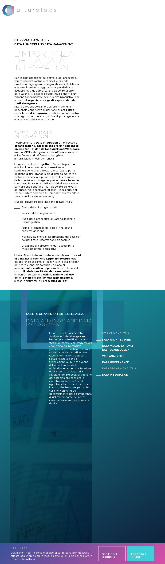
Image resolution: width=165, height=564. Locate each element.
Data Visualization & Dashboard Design (117, 348)
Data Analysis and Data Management (43, 44)
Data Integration (115, 375)
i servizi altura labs (30, 40)
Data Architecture (116, 339)
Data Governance (115, 362)
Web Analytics (113, 356)
